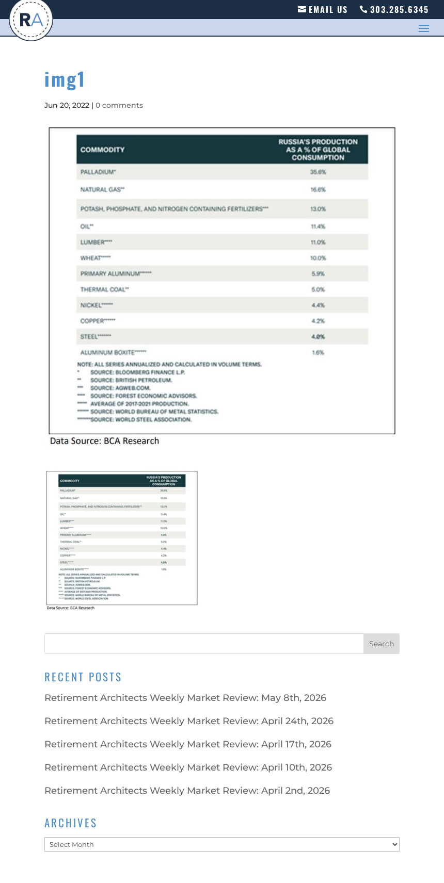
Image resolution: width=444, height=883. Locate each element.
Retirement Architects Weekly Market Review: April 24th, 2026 (189, 721)
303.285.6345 (399, 9)
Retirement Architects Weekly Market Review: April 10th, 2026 (188, 767)
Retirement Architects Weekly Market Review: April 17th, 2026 (187, 744)
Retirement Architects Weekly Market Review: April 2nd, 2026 (187, 790)
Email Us (328, 9)
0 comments (119, 105)
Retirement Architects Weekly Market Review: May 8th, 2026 (185, 698)
